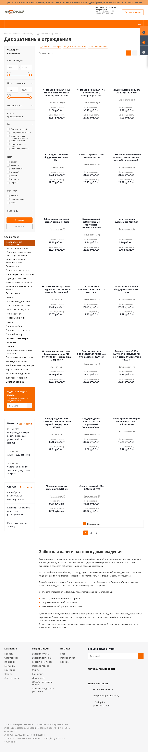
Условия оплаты (40, 653)
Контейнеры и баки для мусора (19, 287)
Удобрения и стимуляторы (20, 365)
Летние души (13, 293)
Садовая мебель (14, 325)
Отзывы (8, 673)
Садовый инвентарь (17, 338)
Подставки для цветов (18, 309)
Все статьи (26, 487)
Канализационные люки (19, 282)
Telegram (113, 675)
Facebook (98, 675)
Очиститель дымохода (18, 301)
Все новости (25, 423)
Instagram (105, 675)
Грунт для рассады (16, 278)
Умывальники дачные (18, 373)
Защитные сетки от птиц (75, 46)
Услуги (35, 669)
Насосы (9, 297)
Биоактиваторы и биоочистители (15, 260)
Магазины (9, 665)
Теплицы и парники (16, 361)
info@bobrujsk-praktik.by (106, 695)
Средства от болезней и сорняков (19, 351)
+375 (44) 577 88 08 (106, 7)
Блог (62, 653)
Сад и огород (11, 237)
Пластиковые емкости (18, 305)
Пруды (9, 321)
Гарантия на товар (42, 661)
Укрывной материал (17, 369)
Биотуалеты (12, 266)
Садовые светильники (18, 330)
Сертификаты (11, 677)
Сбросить (19, 226)
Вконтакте (91, 675)
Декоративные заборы (50, 46)
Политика (9, 669)
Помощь (65, 648)
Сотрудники (11, 657)
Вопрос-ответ (67, 657)
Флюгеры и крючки (16, 377)
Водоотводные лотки (17, 270)
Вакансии (9, 661)
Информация (40, 648)
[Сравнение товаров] (144, 50)
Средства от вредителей (19, 357)
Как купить (38, 673)
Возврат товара (40, 665)
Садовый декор (14, 334)
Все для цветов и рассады (20, 274)
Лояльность (38, 677)
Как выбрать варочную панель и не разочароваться (18, 511)
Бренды (64, 661)
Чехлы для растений (98, 46)
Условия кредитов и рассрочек (43, 690)
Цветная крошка (15, 381)
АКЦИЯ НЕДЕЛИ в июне (18, 454)
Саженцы (11, 342)
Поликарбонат (13, 313)
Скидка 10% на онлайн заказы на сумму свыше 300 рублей (18, 470)
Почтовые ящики (15, 317)
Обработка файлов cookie (42, 683)
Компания (10, 648)
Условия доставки (41, 657)
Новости (8, 653)
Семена (10, 346)
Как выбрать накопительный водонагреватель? (16, 496)
